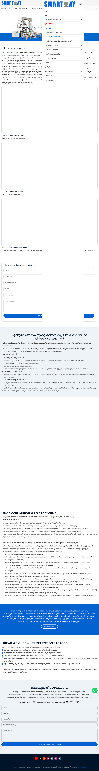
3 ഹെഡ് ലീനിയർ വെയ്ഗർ (12, 192)
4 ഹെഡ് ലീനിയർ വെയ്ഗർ (61, 192)
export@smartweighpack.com (41, 702)
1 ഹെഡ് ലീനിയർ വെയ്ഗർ (12, 135)
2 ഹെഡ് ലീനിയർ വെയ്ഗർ (61, 135)
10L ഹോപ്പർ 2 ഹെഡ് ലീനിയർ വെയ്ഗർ (66, 248)
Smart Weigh (32, 27)
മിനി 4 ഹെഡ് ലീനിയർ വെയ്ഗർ (14, 248)
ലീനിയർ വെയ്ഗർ (65, 27)
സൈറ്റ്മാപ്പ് (82, 767)
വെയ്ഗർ (53, 27)
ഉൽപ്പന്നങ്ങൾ (43, 27)
